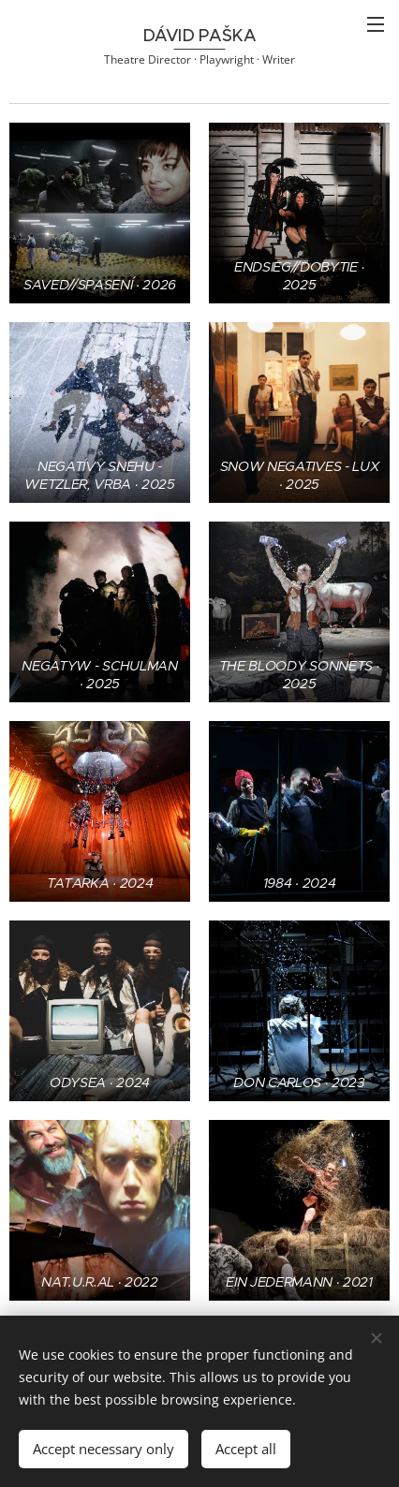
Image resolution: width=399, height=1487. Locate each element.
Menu (375, 24)
